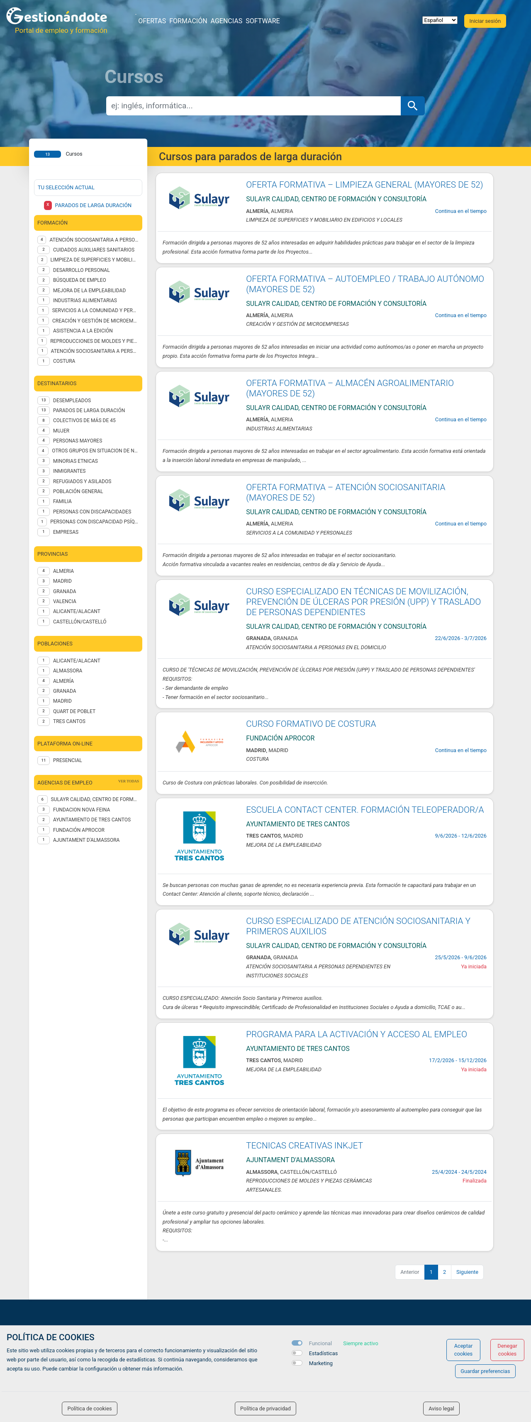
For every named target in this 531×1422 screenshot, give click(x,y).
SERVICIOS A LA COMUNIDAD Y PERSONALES (95, 310)
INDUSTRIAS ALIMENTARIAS (85, 300)
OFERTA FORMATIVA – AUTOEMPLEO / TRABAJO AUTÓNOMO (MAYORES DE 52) (365, 284)
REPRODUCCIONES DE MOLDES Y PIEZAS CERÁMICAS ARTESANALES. (94, 341)
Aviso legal (441, 1408)
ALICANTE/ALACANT (76, 611)
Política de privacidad (265, 1408)
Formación (188, 21)
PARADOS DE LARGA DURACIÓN (89, 410)
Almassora (67, 671)
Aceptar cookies (463, 1350)
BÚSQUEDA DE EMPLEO (79, 280)
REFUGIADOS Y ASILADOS (82, 481)
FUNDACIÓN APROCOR (79, 830)
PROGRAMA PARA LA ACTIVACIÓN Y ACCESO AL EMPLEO (356, 1034)
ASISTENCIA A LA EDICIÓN (83, 331)
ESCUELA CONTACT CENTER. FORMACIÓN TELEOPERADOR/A (365, 810)
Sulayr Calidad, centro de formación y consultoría (95, 799)
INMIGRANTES (69, 471)
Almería (63, 681)
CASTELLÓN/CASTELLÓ (80, 622)
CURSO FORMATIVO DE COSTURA (311, 724)
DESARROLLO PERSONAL (81, 270)
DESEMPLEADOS (72, 400)
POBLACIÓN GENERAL (78, 491)
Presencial (67, 760)
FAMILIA (62, 501)
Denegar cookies (507, 1350)
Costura (64, 361)
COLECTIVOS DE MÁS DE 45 (84, 420)
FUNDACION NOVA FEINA (81, 810)
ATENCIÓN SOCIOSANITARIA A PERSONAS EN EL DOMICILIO (95, 351)
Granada (64, 691)
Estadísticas (323, 1353)
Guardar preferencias (485, 1371)
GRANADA (64, 591)
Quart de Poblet (74, 711)
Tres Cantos (69, 721)
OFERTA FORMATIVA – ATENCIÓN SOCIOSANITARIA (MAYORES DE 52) (345, 492)
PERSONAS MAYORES (77, 441)
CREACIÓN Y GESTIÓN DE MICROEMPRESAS (95, 321)
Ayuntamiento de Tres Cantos (92, 820)
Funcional (320, 1343)
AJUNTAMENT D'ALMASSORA (86, 840)
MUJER (61, 431)
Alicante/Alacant (76, 661)
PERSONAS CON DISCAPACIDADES (92, 512)
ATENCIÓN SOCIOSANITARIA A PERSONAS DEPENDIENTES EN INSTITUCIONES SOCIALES (94, 240)
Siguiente (467, 1272)
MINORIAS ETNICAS (75, 461)
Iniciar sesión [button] (485, 21)
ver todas (128, 781)
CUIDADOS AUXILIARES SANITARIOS (93, 250)
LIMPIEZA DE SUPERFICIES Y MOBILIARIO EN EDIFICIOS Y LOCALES (95, 260)
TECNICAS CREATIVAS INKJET (304, 1146)
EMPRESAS (65, 532)
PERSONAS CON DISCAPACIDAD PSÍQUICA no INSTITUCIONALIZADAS (94, 522)
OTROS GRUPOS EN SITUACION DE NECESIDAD (95, 451)
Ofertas (152, 21)
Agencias (227, 21)
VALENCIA (64, 601)
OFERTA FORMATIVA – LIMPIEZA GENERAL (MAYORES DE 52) (364, 185)
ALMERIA (63, 571)
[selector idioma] (440, 20)
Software (263, 21)
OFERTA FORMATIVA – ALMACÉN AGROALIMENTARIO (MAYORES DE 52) (350, 388)
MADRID (62, 581)
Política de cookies (89, 1408)
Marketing (321, 1363)
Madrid (62, 701)
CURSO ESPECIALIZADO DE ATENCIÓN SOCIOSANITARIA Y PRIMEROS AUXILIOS (358, 926)
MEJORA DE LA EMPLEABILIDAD (89, 290)
